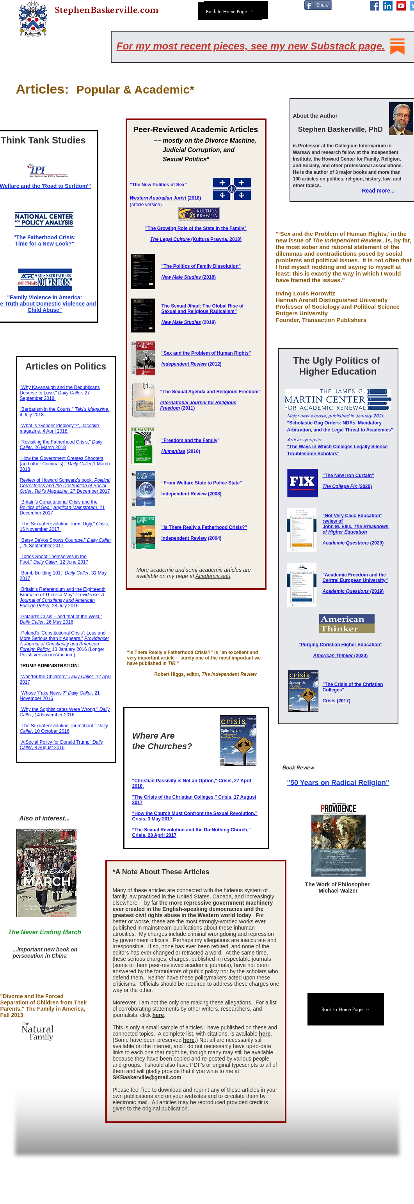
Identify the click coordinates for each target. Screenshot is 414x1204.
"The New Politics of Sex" (158, 184)
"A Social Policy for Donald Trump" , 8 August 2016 (61, 744)
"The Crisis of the (343, 684)
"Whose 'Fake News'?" (44, 693)
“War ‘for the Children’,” (44, 676)
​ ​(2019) (353, 591)
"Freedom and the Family (190, 440)
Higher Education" (361, 644)
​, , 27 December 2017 (65, 485)
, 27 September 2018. (55, 395)
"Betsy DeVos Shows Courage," (53, 540)
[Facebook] (374, 6)
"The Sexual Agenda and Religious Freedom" (210, 391)
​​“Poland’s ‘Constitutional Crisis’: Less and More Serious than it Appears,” (63, 635)
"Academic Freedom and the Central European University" (355, 577)
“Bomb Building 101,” (42, 573)
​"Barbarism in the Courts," (47, 409)
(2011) (188, 408)
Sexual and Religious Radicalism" (199, 311)
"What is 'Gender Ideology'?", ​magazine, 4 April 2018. (60, 428)
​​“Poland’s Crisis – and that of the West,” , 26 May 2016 (61, 619)
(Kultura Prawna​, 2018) (196, 239)
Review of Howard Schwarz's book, (57, 480)
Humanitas (173, 451)
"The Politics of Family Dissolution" (201, 266)
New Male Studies (181, 322)
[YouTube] (401, 6)
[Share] (318, 5)
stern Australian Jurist (161, 198)
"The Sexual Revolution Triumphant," (59, 725)
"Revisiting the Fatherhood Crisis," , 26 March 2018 (61, 444)
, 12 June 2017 (60, 562)
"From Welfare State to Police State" (202, 483)
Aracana (64, 655)
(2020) (347, 486)
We (133, 198)
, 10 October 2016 (64, 728)
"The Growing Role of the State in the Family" (195, 228)
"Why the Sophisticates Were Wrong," (60, 709)
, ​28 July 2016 (62, 600)
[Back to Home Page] (230, 11)
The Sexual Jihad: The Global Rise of (203, 306)
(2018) (189, 277)
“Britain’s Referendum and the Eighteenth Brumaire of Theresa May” (63, 592)
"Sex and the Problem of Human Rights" (206, 353)
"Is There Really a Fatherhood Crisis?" (204, 527)
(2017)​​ (336, 701)
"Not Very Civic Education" (352, 515)
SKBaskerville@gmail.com (147, 1077)
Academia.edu (213, 576)
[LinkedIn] (388, 6)
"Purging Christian (320, 644)
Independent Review (184, 364)
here (158, 1015)
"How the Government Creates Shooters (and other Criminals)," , (61, 461)
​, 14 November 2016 (65, 712)
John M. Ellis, (356, 529)
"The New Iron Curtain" (348, 475)
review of (333, 521)
